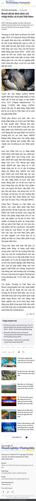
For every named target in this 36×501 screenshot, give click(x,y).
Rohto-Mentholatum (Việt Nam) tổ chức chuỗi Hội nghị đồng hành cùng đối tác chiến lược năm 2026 (25, 426)
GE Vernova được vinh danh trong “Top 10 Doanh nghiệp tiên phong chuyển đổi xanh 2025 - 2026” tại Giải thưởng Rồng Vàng (18, 327)
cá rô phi (7, 347)
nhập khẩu (24, 347)
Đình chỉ (13, 347)
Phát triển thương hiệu (10, 10)
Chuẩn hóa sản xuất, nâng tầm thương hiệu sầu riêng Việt (25, 373)
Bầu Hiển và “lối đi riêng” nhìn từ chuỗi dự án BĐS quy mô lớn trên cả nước (25, 386)
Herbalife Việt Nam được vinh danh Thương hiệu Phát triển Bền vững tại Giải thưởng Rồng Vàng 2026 (18, 335)
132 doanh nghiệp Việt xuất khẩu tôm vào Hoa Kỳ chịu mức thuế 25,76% (25, 360)
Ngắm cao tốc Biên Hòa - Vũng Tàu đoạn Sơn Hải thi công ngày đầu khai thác (25, 413)
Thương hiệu (23, 10)
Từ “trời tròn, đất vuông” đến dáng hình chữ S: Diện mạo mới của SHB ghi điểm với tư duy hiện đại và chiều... (25, 400)
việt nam (31, 347)
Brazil (18, 347)
